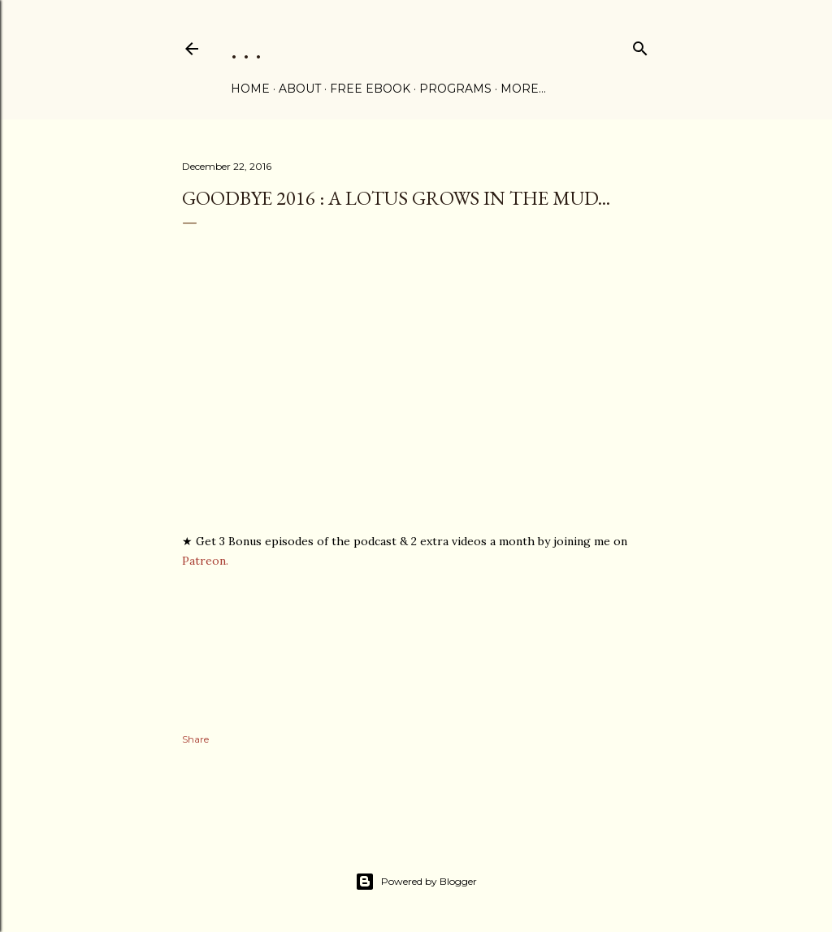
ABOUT (300, 88)
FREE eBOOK (370, 88)
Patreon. (205, 560)
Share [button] (195, 739)
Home (250, 88)
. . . (246, 48)
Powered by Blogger (416, 881)
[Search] (640, 45)
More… (523, 88)
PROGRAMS (455, 88)
